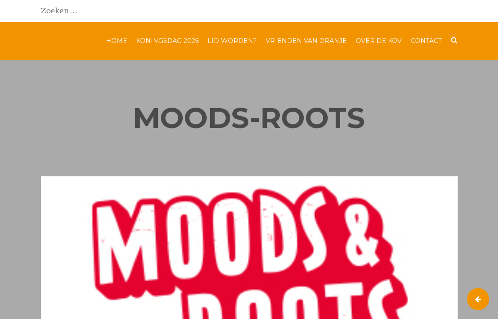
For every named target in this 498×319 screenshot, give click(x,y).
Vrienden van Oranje (306, 41)
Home (116, 41)
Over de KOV (379, 41)
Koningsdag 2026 (167, 41)
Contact (426, 41)
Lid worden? (232, 41)
